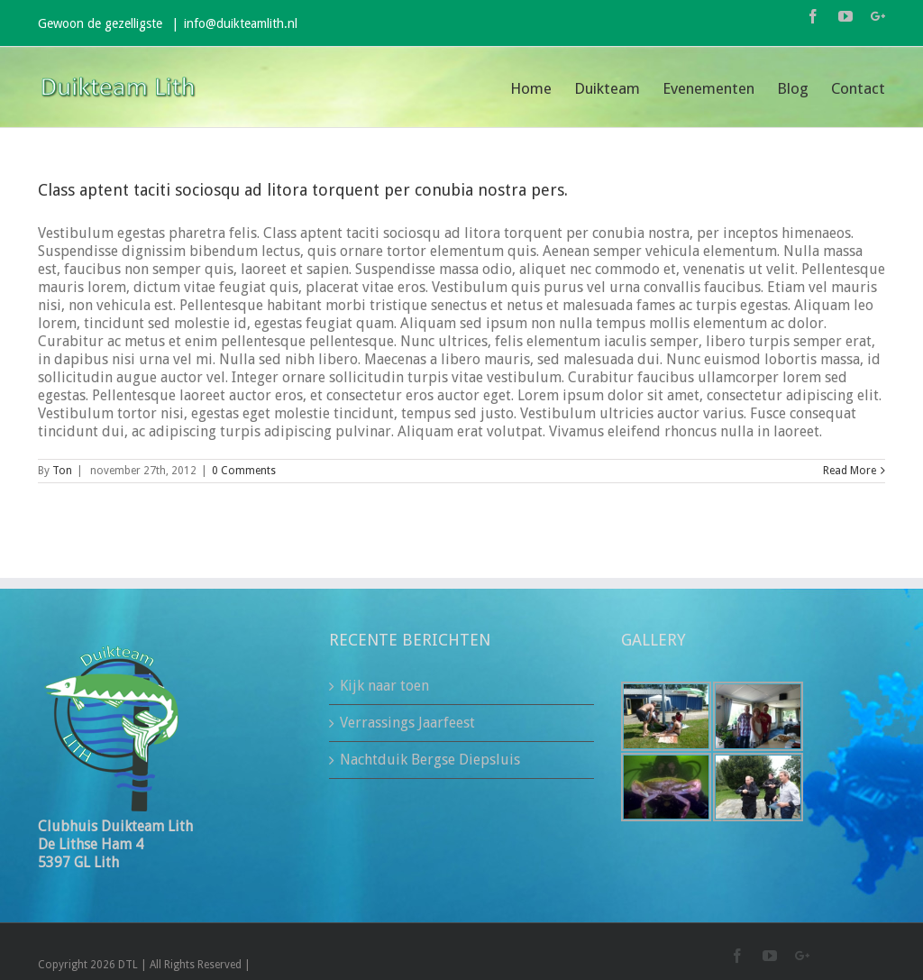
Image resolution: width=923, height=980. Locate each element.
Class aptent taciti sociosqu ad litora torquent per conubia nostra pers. (303, 189)
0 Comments (244, 470)
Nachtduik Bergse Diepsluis (430, 759)
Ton (62, 470)
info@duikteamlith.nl (240, 23)
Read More (849, 470)
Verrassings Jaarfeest (407, 722)
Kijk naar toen (384, 685)
